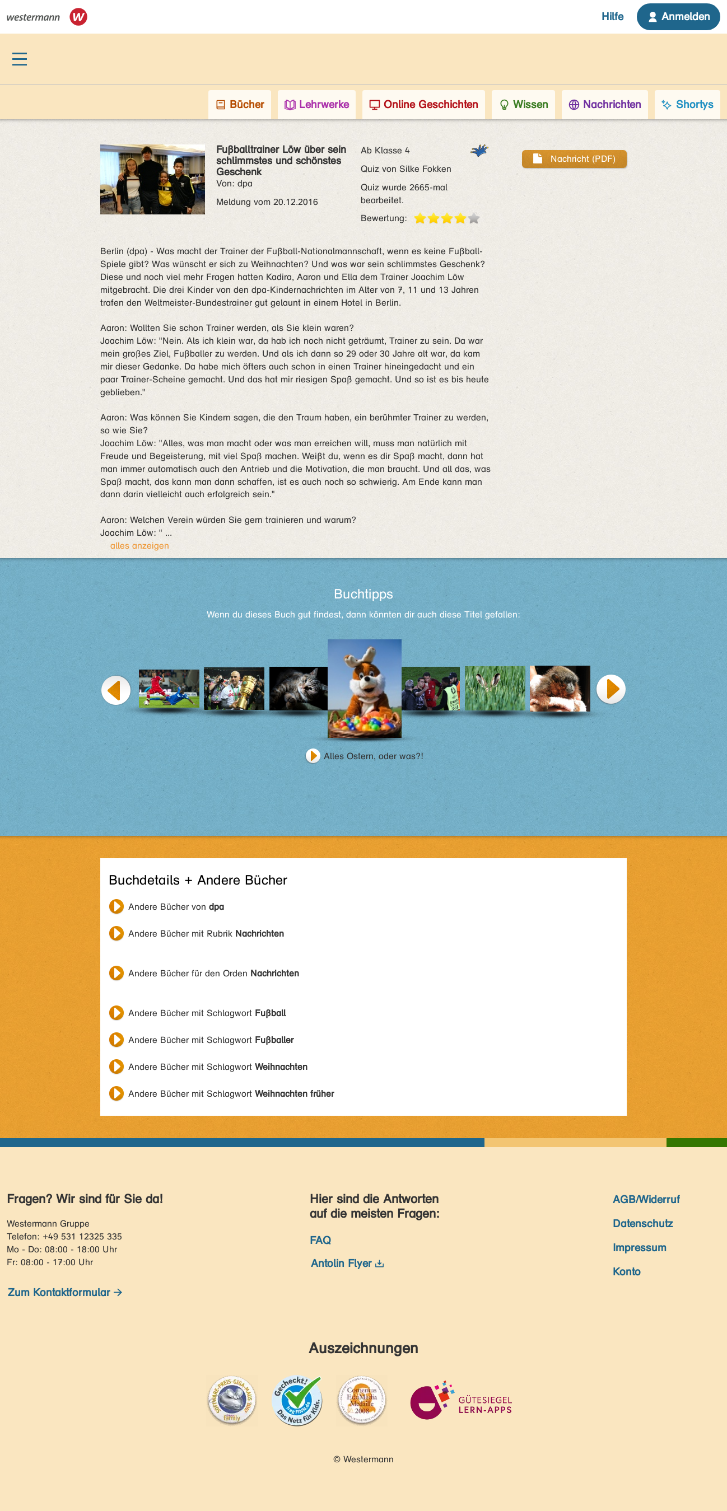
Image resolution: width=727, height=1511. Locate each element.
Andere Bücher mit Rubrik (206, 933)
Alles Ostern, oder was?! (373, 756)
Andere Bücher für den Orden (213, 973)
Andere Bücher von (176, 906)
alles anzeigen (139, 545)
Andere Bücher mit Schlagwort (207, 1013)
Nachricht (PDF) (574, 158)
